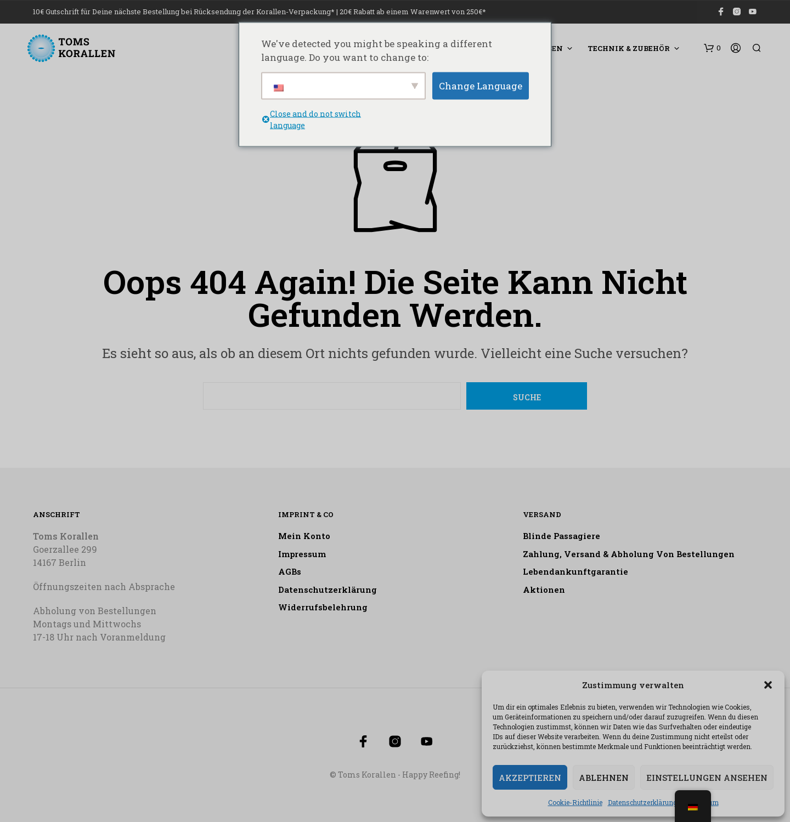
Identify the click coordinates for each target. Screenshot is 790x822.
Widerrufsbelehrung (323, 607)
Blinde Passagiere (561, 535)
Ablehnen (604, 777)
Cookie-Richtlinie (575, 802)
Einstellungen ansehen (707, 777)
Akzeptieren (530, 777)
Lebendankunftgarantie (575, 571)
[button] (768, 684)
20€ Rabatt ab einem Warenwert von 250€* (413, 11)
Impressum (302, 553)
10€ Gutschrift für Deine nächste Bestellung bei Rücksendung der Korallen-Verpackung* (184, 11)
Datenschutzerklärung (642, 802)
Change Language (480, 85)
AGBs (289, 571)
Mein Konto (304, 535)
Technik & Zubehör (629, 48)
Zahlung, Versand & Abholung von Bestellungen (629, 553)
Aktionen (544, 589)
